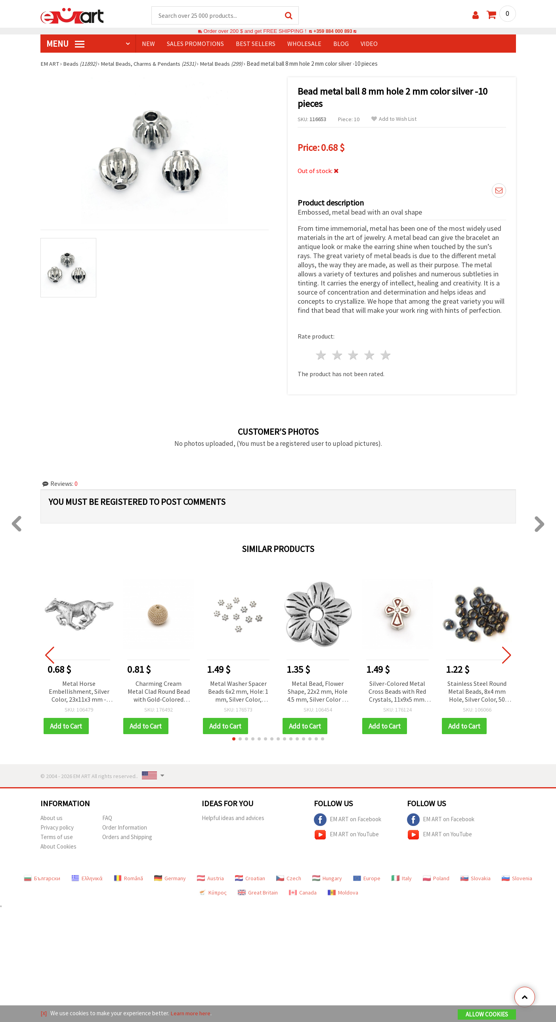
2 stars (337, 354)
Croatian (250, 877)
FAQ (107, 817)
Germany (170, 877)
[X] (43, 1013)
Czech (288, 877)
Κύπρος (212, 892)
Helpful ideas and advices (233, 817)
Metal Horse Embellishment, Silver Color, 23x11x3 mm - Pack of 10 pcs (79, 690)
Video (369, 44)
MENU (65, 43)
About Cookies (58, 845)
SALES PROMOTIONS (195, 44)
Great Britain (258, 892)
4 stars (370, 354)
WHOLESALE (304, 44)
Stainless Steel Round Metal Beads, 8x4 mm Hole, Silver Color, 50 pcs (476, 690)
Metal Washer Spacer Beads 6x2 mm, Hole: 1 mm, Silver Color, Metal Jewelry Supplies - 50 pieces (238, 690)
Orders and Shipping (127, 836)
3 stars (354, 354)
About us (51, 817)
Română (128, 877)
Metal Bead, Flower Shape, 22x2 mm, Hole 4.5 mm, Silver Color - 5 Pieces (318, 690)
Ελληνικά (87, 877)
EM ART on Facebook (347, 819)
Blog (341, 44)
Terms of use (56, 836)
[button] (233, 738)
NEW (148, 44)
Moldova (343, 892)
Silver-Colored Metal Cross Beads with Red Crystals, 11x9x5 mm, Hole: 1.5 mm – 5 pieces (397, 690)
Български (42, 877)
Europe (366, 877)
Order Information (124, 826)
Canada (303, 892)
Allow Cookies (487, 1014)
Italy (402, 877)
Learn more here (191, 1013)
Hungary (327, 877)
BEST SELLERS (255, 44)
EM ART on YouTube (346, 834)
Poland (436, 877)
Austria (210, 877)
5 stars (386, 354)
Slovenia (517, 877)
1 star (321, 354)
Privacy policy (57, 826)
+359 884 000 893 (333, 31)
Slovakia (475, 877)
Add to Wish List (394, 119)
